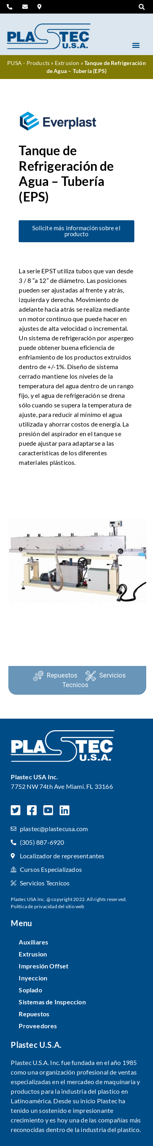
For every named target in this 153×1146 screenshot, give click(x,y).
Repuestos (62, 675)
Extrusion (67, 63)
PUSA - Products (28, 63)
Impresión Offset (43, 966)
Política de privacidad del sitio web (47, 906)
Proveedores (38, 1025)
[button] (142, 7)
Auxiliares (33, 942)
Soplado (30, 990)
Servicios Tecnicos (94, 680)
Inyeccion (33, 978)
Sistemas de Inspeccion (52, 1002)
